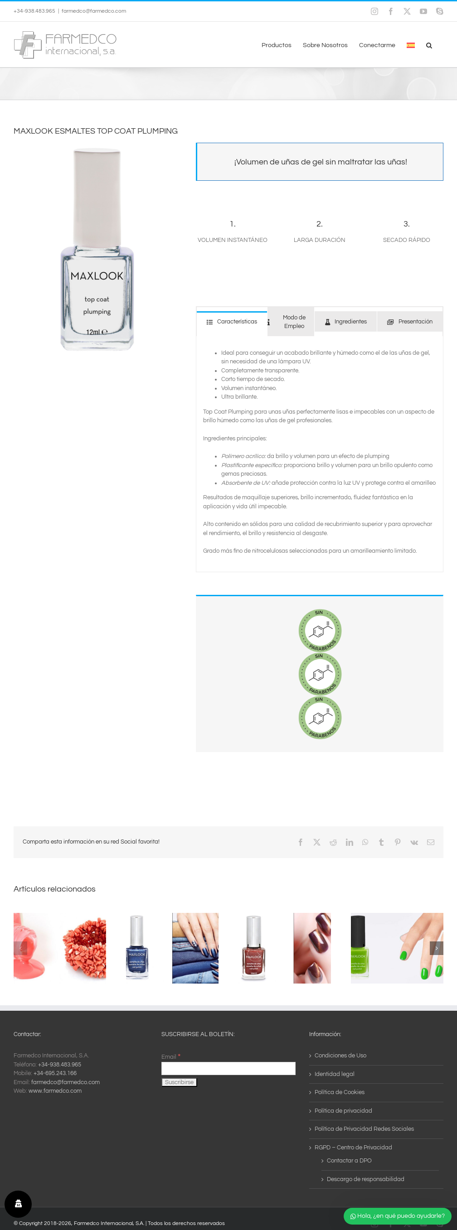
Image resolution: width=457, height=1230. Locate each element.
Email (170, 1057)
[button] (429, 44)
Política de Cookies (340, 1092)
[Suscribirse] (179, 1082)
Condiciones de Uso (340, 1055)
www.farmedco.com (55, 1091)
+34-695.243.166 (55, 1073)
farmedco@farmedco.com (94, 11)
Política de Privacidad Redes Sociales (364, 1129)
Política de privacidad (343, 1111)
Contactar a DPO (349, 1161)
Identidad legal (335, 1074)
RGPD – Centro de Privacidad (353, 1147)
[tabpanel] (319, 454)
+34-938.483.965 (59, 1064)
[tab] (232, 321)
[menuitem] (411, 44)
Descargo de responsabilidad (365, 1179)
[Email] (228, 1068)
